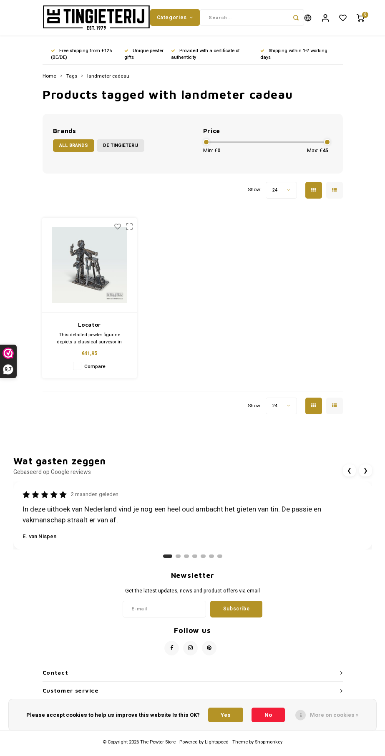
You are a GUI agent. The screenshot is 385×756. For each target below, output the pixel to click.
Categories (175, 20)
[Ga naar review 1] (167, 562)
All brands (73, 152)
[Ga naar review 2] (178, 562)
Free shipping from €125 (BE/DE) (81, 60)
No (268, 715)
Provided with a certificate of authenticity (205, 60)
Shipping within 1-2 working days (293, 60)
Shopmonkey (268, 748)
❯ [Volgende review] (365, 477)
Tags (71, 82)
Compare (95, 372)
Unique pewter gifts (144, 60)
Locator (89, 331)
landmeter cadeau (108, 82)
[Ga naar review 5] (203, 562)
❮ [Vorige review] (349, 477)
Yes (226, 715)
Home (49, 82)
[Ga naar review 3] (186, 562)
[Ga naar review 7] (219, 562)
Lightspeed (217, 748)
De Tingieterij (120, 152)
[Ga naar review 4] (194, 562)
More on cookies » (334, 715)
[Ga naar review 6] (211, 562)
